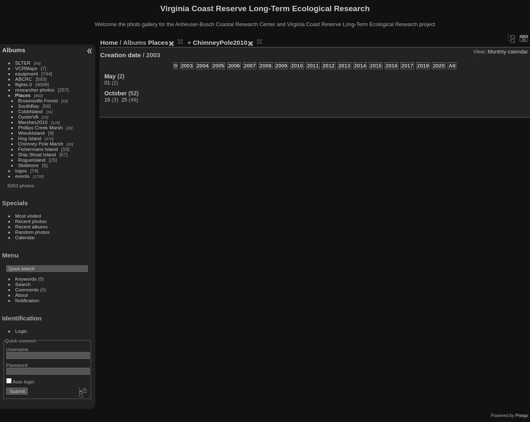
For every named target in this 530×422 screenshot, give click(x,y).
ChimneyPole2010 (220, 42)
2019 (423, 66)
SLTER (23, 62)
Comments (27, 289)
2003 (187, 66)
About (21, 295)
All (451, 66)
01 (107, 83)
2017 (407, 66)
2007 (249, 66)
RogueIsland (32, 159)
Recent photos (31, 221)
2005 (218, 66)
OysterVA (28, 116)
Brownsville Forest (38, 100)
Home (109, 42)
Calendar (25, 237)
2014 (360, 66)
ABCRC (23, 79)
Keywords (26, 278)
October (115, 93)
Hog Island (29, 138)
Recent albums (31, 226)
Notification (27, 300)
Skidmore (28, 165)
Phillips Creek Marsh (40, 127)
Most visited (28, 215)
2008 (265, 66)
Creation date (120, 54)
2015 (375, 66)
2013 (344, 66)
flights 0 (23, 84)
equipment (26, 73)
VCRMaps (26, 68)
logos (21, 170)
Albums (13, 49)
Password (17, 365)
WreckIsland (31, 133)
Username (17, 349)
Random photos (32, 232)
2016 (391, 66)
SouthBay (28, 106)
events (22, 176)
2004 (202, 66)
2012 (328, 66)
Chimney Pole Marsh (40, 143)
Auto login (20, 381)
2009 (281, 66)
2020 (438, 66)
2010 (297, 66)
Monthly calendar (508, 52)
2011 (312, 66)
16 (107, 100)
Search (23, 284)
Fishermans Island (38, 149)
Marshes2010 (33, 122)
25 (124, 100)
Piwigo (522, 415)
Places (23, 95)
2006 (234, 66)
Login (21, 331)
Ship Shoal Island (37, 154)
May (110, 76)
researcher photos (35, 89)
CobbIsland (30, 111)
